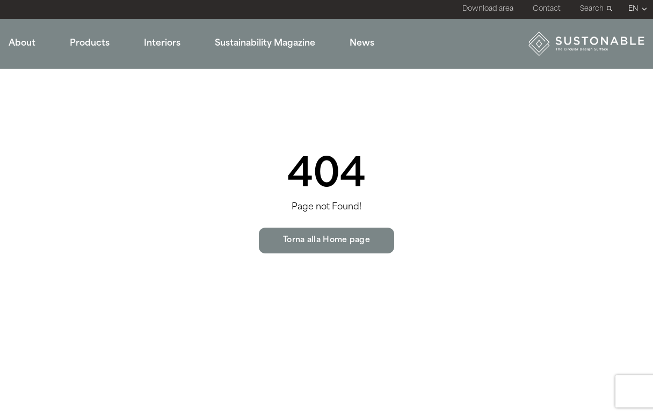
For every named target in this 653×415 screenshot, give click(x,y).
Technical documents (446, 89)
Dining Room (166, 146)
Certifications (429, 71)
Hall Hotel (159, 127)
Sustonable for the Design (325, 109)
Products (90, 43)
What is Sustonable (310, 71)
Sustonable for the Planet (323, 89)
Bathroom (160, 89)
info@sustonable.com (577, 248)
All (14, 165)
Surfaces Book (431, 109)
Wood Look (32, 127)
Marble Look (35, 71)
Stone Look (32, 109)
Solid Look (30, 89)
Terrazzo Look (38, 146)
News (362, 43)
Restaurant (162, 109)
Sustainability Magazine (265, 43)
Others (154, 165)
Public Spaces (169, 71)
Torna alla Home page (326, 240)
